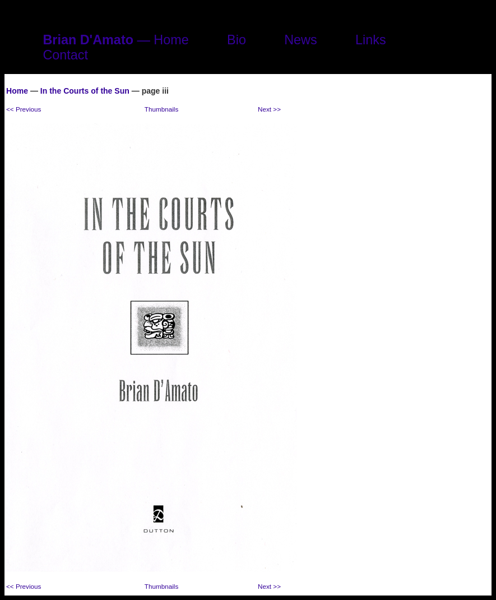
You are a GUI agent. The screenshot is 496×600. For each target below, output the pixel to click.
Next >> (269, 109)
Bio (236, 40)
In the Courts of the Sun (84, 90)
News (300, 40)
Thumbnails (161, 109)
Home (17, 90)
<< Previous (23, 109)
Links (370, 40)
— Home (115, 40)
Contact (65, 55)
